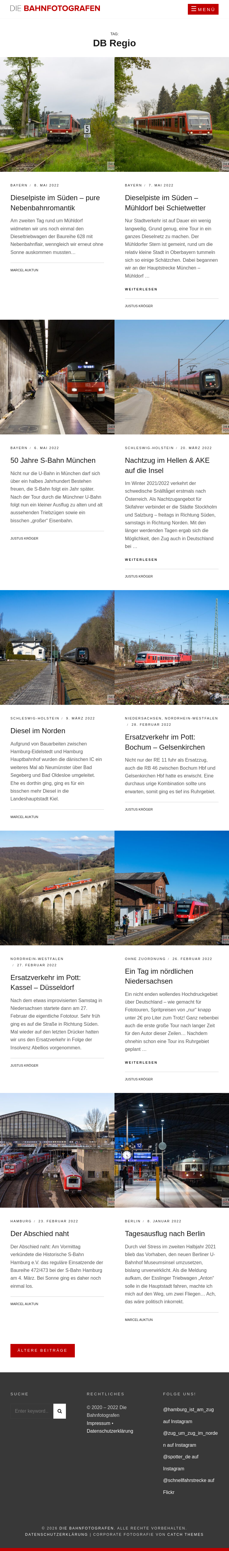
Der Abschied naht (39, 1234)
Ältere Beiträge (43, 1350)
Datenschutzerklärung (110, 1431)
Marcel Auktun (24, 270)
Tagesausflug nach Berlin (165, 1234)
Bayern (19, 185)
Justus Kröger (139, 306)
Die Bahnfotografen (86, 1528)
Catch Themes (185, 1534)
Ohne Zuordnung (145, 959)
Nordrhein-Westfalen (191, 718)
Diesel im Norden (37, 731)
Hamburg (21, 1221)
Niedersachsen (143, 718)
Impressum (99, 1423)
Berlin (133, 1221)
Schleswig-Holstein (149, 448)
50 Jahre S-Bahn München (53, 460)
